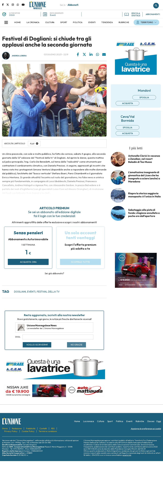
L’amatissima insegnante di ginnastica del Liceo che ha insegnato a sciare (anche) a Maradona (144, 177)
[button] (6, 22)
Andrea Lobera (19, 56)
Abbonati (73, 4)
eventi (31, 291)
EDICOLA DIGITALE (132, 14)
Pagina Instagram (14, 4)
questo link (127, 455)
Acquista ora (28, 261)
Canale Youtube (23, 4)
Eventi (53, 15)
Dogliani (20, 291)
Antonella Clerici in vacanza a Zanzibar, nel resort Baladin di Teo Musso (144, 159)
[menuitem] (17, 22)
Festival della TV (48, 291)
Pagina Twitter (9, 4)
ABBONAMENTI (153, 14)
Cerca (156, 5)
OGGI (12, 15)
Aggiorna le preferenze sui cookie (146, 428)
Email (17, 337)
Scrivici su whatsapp (19, 4)
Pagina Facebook (4, 4)
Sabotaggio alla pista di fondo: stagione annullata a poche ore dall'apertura (144, 213)
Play (32, 143)
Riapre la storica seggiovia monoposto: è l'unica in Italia (144, 195)
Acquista (127, 103)
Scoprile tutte (80, 261)
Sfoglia (144, 97)
